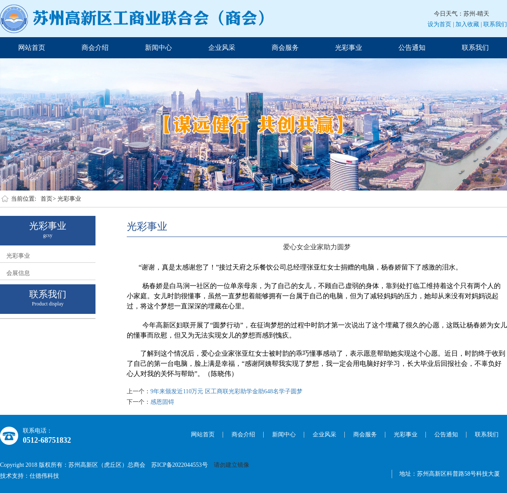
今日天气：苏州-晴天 (461, 14)
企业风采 (221, 47)
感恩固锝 (162, 402)
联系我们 (495, 24)
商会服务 (285, 47)
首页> (48, 199)
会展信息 (18, 273)
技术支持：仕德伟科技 (29, 476)
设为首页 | (441, 24)
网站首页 (31, 47)
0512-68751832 (47, 440)
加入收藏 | (468, 24)
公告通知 (411, 47)
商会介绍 (95, 47)
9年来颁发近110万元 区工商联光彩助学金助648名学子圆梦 (226, 391)
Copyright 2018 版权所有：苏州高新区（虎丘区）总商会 (75, 465)
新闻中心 (158, 47)
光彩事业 (348, 47)
